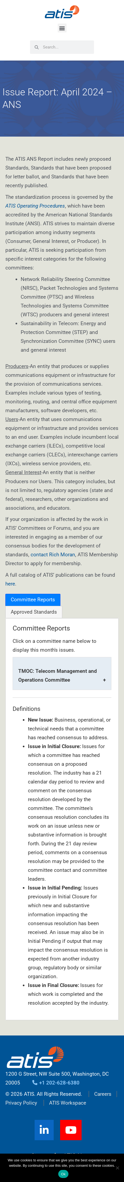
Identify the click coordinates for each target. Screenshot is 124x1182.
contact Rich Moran (53, 554)
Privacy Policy (21, 1103)
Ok (63, 1174)
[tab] (32, 600)
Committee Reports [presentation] (33, 599)
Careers (102, 1094)
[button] (62, 28)
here (10, 584)
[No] (117, 1167)
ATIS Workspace (67, 1103)
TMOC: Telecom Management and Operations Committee (57, 675)
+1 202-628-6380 (56, 1083)
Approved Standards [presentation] (34, 612)
